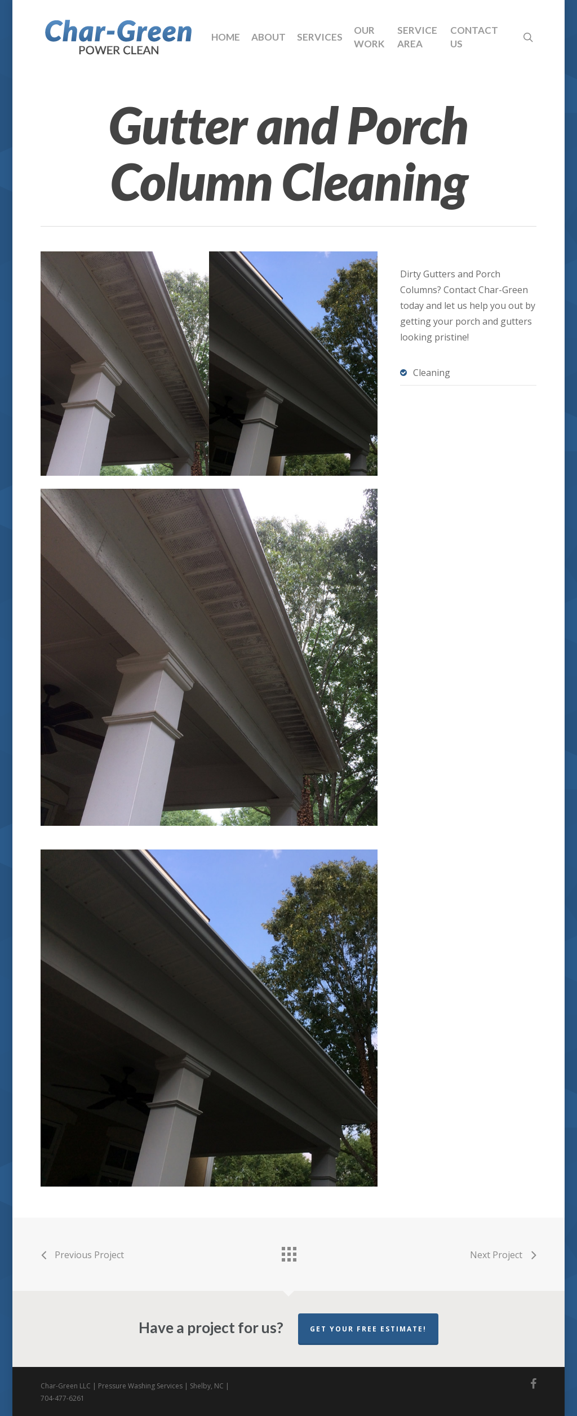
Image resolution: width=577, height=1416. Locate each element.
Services (320, 37)
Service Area (417, 37)
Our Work (369, 37)
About (268, 37)
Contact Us (474, 37)
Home (225, 37)
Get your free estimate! (368, 1329)
